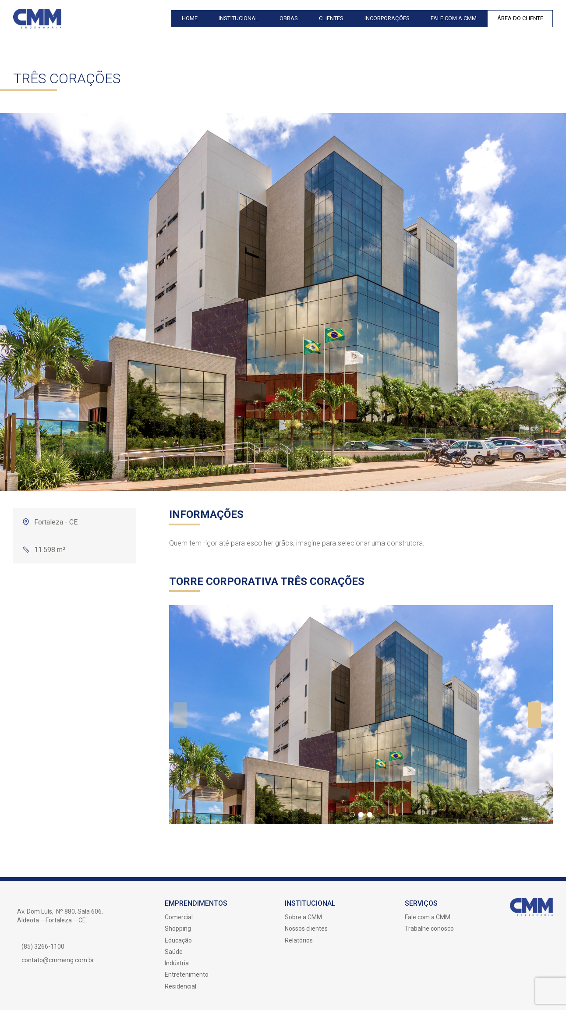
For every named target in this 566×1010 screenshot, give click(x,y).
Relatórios (299, 940)
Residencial (180, 986)
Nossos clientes (306, 928)
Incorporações (387, 18)
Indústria (177, 963)
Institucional (238, 18)
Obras (288, 18)
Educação (178, 940)
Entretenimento (187, 974)
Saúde (174, 951)
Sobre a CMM (303, 917)
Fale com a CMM (454, 18)
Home (190, 18)
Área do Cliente (520, 18)
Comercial (179, 917)
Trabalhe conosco (429, 928)
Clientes (331, 18)
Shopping (178, 928)
